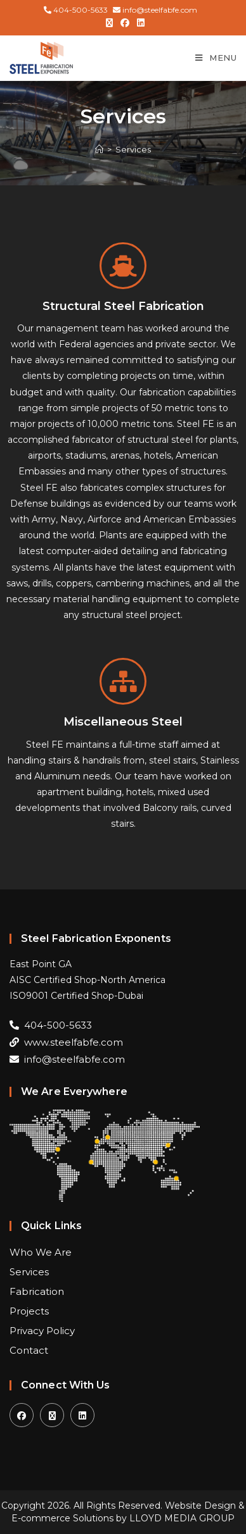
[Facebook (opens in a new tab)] (125, 22)
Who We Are (41, 1252)
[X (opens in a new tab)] (109, 22)
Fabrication (37, 1291)
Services (133, 149)
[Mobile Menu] (215, 58)
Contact (29, 1350)
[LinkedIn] (82, 1415)
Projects (29, 1311)
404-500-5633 (76, 10)
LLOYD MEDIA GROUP (182, 1518)
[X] (52, 1415)
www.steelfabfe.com (66, 1042)
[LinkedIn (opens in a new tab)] (139, 22)
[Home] (99, 149)
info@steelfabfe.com (155, 10)
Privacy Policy (42, 1331)
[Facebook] (22, 1415)
